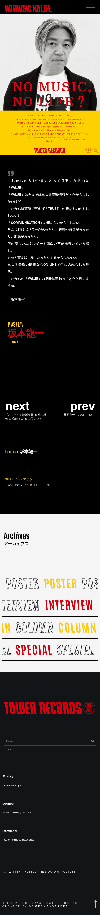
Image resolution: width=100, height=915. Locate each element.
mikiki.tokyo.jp (11, 785)
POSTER (15, 323)
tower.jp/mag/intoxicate (18, 840)
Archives (17, 537)
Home (8, 749)
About (21, 749)
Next (17, 405)
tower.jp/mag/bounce (16, 812)
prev (82, 405)
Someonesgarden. (50, 906)
